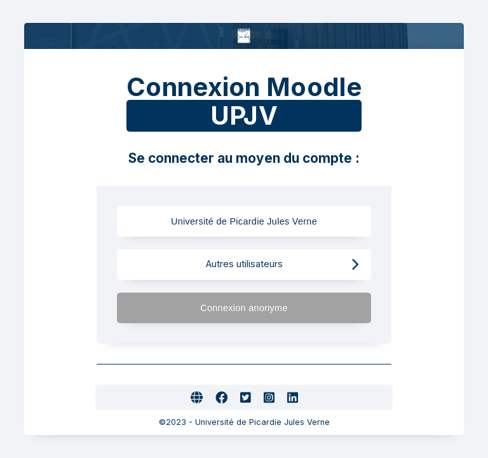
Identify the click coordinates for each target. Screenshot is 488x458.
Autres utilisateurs (282, 264)
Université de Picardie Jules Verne (255, 221)
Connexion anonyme (279, 308)
